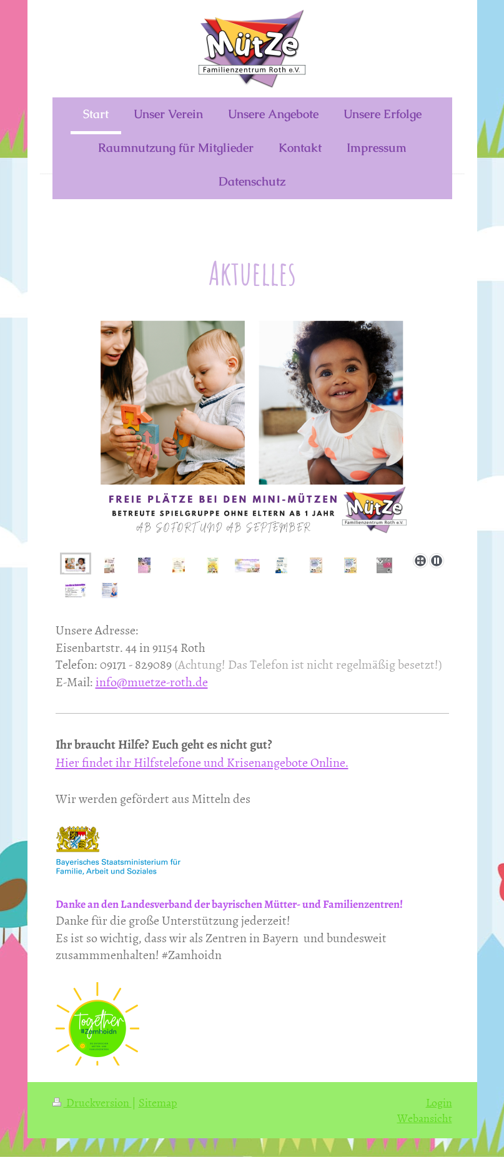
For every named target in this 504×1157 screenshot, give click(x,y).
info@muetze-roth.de (152, 681)
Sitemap (158, 1102)
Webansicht (424, 1118)
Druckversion (92, 1102)
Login (439, 1102)
